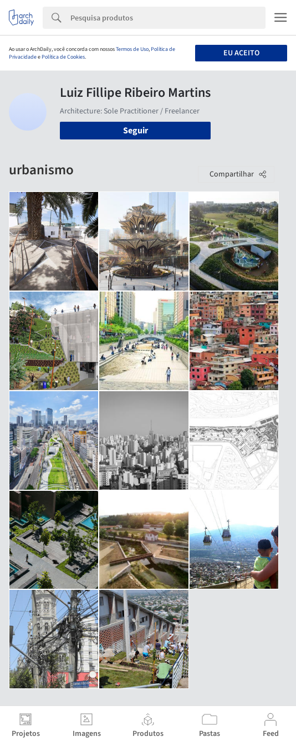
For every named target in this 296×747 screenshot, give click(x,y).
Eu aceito (241, 53)
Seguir (135, 130)
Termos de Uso (132, 49)
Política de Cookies (63, 57)
